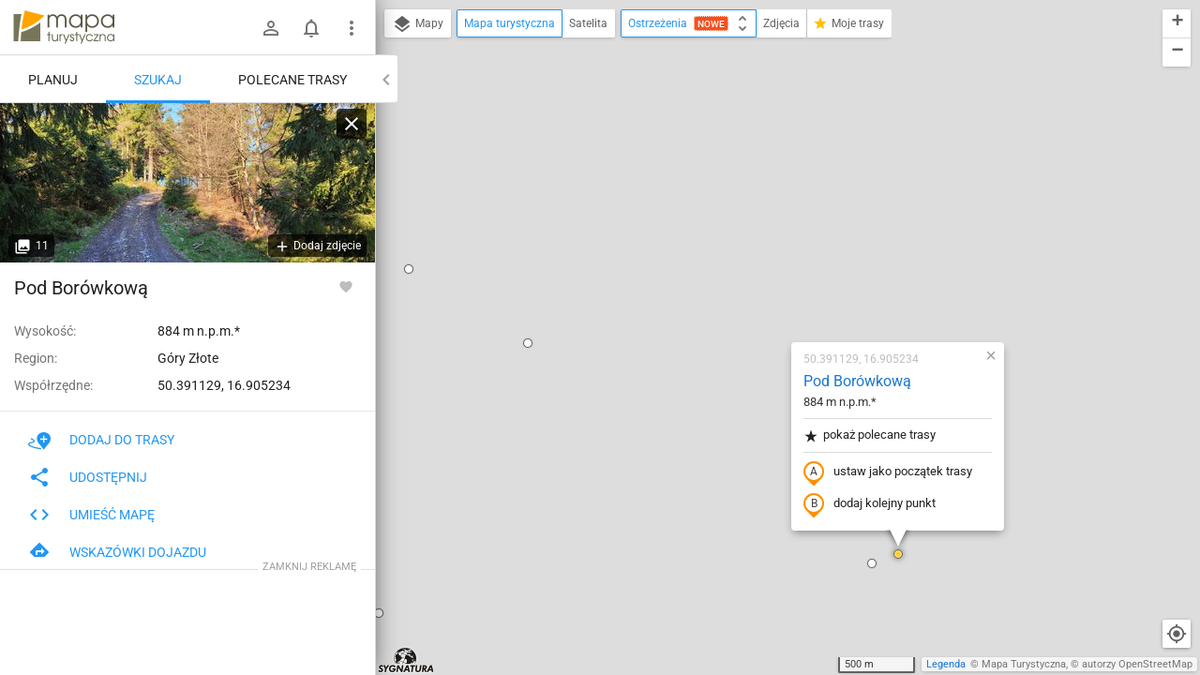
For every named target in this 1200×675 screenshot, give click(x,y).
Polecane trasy (292, 79)
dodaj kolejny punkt (759, 288)
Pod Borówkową (747, 164)
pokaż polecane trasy (759, 219)
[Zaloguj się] (271, 28)
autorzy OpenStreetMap (1137, 664)
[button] (417, 126)
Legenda (946, 664)
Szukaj (158, 79)
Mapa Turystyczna (1024, 664)
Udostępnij (87, 477)
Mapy (417, 24)
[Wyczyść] (352, 124)
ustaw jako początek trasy (777, 256)
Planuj (53, 79)
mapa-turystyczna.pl (64, 27)
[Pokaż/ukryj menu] (352, 28)
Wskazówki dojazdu (117, 552)
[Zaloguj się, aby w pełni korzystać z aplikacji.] (346, 285)
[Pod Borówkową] (187, 182)
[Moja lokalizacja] (1176, 634)
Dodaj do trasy (101, 439)
